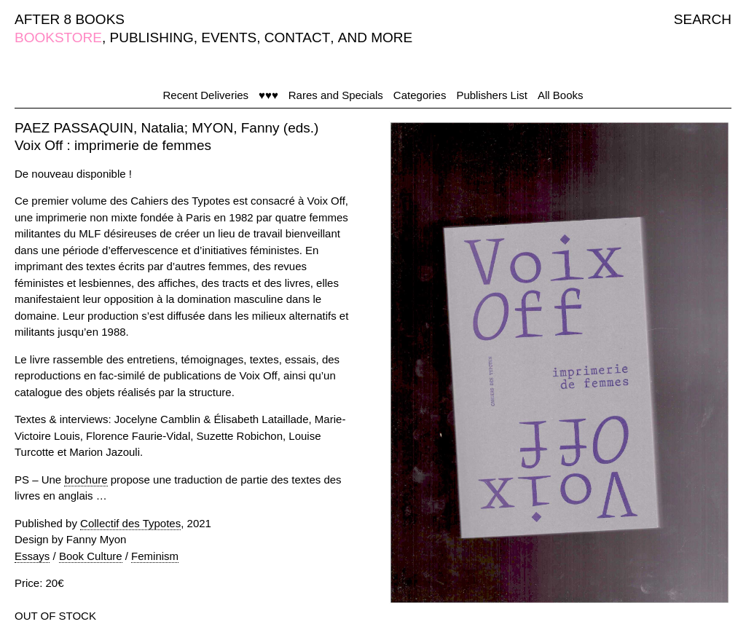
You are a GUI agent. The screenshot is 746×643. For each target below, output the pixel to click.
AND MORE (375, 37)
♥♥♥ (268, 95)
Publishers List (491, 95)
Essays (32, 556)
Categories (420, 95)
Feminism (154, 556)
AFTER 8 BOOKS (70, 19)
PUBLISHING (152, 37)
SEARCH (702, 19)
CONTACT (297, 37)
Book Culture (90, 556)
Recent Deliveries (206, 95)
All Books (561, 95)
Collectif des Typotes (130, 523)
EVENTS (228, 37)
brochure (85, 479)
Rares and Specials (335, 95)
